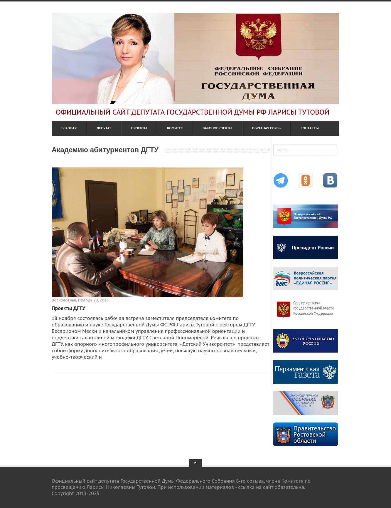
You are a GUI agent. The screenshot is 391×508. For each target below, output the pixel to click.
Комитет (175, 128)
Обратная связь (266, 128)
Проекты (139, 128)
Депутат (104, 128)
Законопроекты (217, 128)
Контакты (310, 128)
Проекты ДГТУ (68, 308)
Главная (69, 128)
